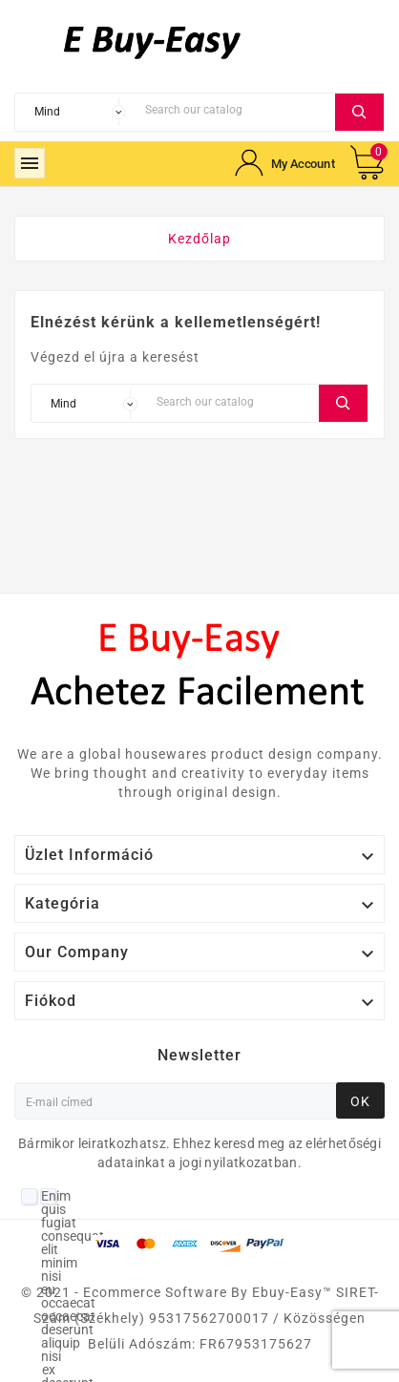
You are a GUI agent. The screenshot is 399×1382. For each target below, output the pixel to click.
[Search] (235, 110)
